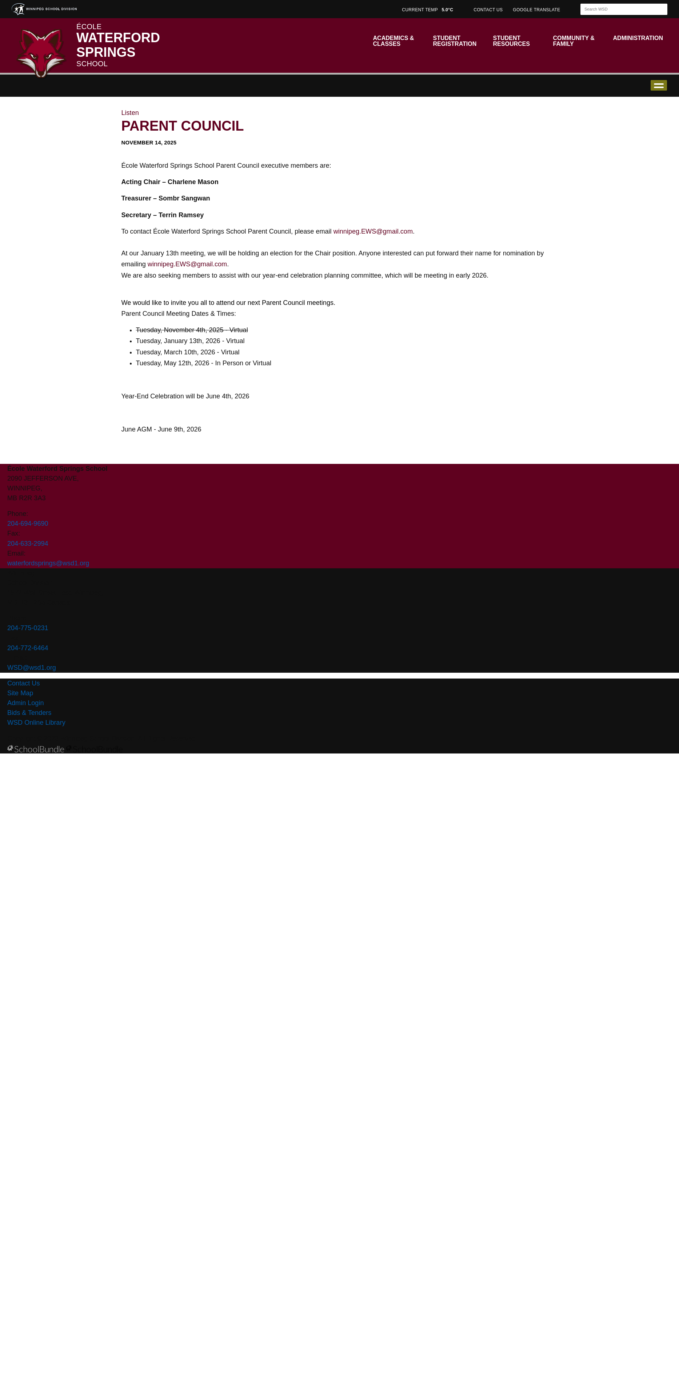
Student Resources (511, 41)
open (659, 85)
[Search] (617, 9)
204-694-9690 (27, 523)
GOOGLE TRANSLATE (537, 9)
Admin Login (25, 703)
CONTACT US (488, 9)
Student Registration (455, 41)
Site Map (20, 693)
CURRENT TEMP (427, 9)
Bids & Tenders (29, 712)
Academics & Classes (393, 41)
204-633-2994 (27, 543)
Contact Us (23, 683)
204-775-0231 (27, 628)
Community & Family (574, 41)
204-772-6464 (27, 648)
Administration (638, 38)
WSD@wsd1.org (31, 667)
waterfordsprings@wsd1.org (48, 563)
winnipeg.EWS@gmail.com (373, 231)
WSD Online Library (36, 722)
